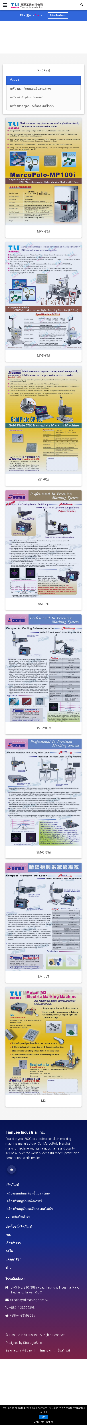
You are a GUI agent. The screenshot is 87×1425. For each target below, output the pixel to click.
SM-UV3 (43, 977)
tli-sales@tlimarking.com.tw (26, 1300)
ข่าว (8, 1267)
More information (43, 1421)
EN (21, 15)
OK (43, 1417)
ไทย (37, 15)
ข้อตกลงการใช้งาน (18, 1350)
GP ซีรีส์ (43, 480)
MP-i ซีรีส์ (43, 231)
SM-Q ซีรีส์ (43, 852)
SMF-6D (43, 604)
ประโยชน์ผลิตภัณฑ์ (18, 1226)
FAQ (8, 1235)
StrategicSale (32, 1343)
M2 (43, 1101)
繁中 (28, 15)
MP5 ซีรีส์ (43, 356)
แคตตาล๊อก (13, 1259)
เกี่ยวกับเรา (13, 1243)
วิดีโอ (9, 1251)
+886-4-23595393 (20, 1307)
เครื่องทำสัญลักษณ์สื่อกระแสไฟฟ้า (29, 1209)
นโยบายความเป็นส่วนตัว (54, 1350)
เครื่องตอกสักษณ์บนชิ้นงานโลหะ (28, 1193)
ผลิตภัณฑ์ (12, 1184)
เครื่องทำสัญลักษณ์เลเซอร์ (23, 1201)
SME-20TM (43, 728)
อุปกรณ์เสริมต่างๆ (17, 1216)
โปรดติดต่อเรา (58, 15)
